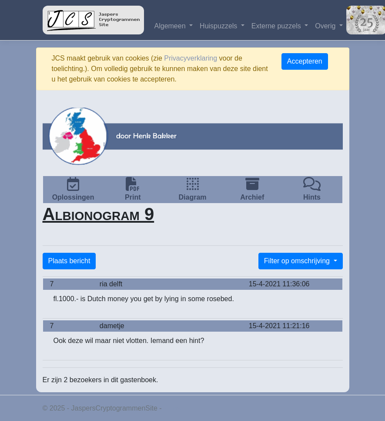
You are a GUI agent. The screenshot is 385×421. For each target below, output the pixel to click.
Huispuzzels (219, 26)
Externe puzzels (277, 26)
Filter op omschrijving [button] (298, 261)
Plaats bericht (69, 261)
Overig (326, 26)
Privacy (175, 408)
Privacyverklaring (190, 58)
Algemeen (171, 26)
